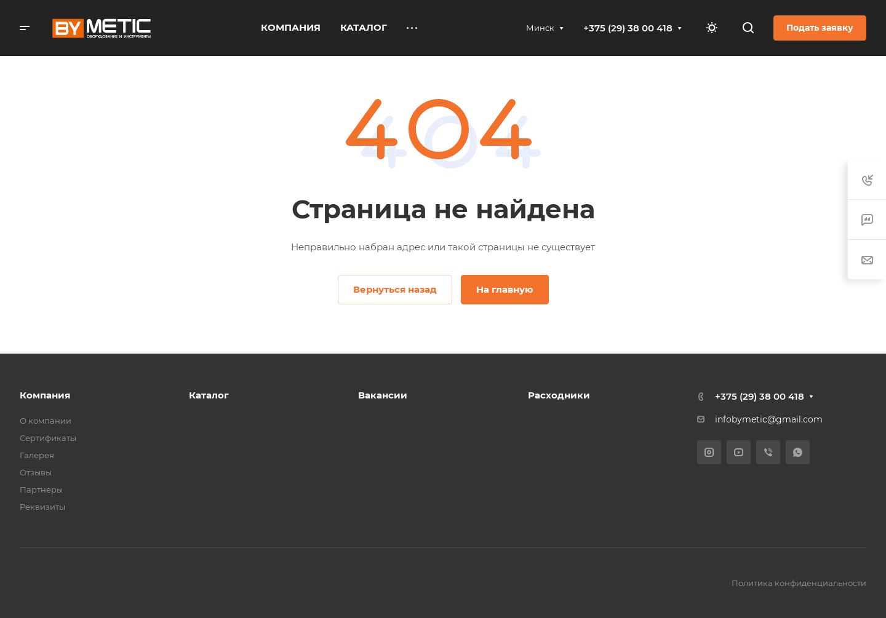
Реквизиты (42, 507)
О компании (45, 421)
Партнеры (41, 489)
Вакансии (382, 395)
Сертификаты (48, 438)
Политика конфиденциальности (799, 583)
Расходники (559, 395)
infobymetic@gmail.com (769, 419)
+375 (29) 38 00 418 (627, 28)
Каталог (209, 395)
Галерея (37, 455)
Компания (45, 395)
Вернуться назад (395, 289)
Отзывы (36, 472)
